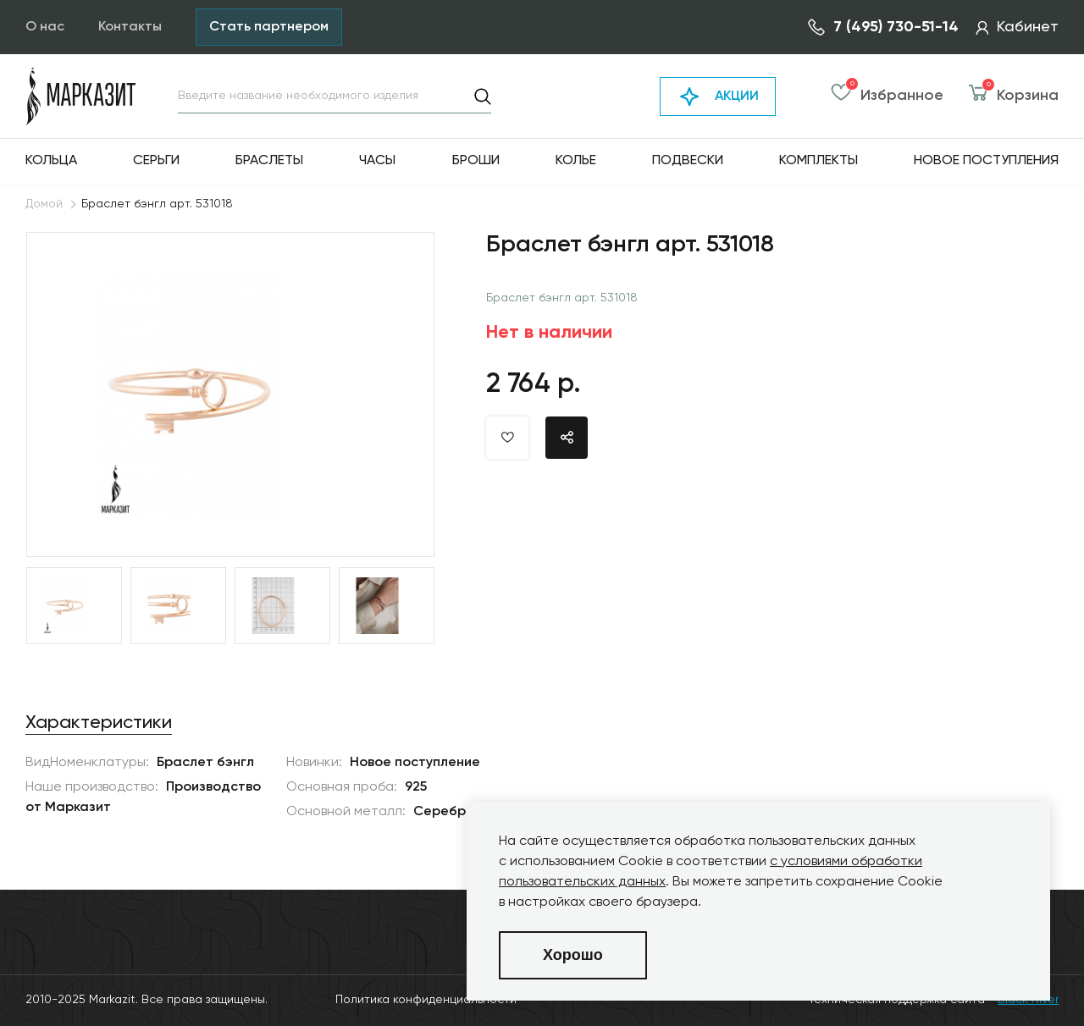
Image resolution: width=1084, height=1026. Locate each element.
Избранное (887, 96)
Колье (576, 161)
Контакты (130, 27)
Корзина (1014, 96)
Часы (377, 161)
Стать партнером (269, 27)
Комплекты (818, 161)
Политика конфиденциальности (426, 1000)
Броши (476, 161)
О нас (44, 27)
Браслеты (269, 161)
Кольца (51, 161)
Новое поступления (986, 161)
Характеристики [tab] (98, 723)
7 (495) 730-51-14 (883, 27)
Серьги (156, 161)
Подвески (687, 161)
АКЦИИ (718, 96)
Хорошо (573, 954)
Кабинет (1017, 27)
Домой (44, 204)
